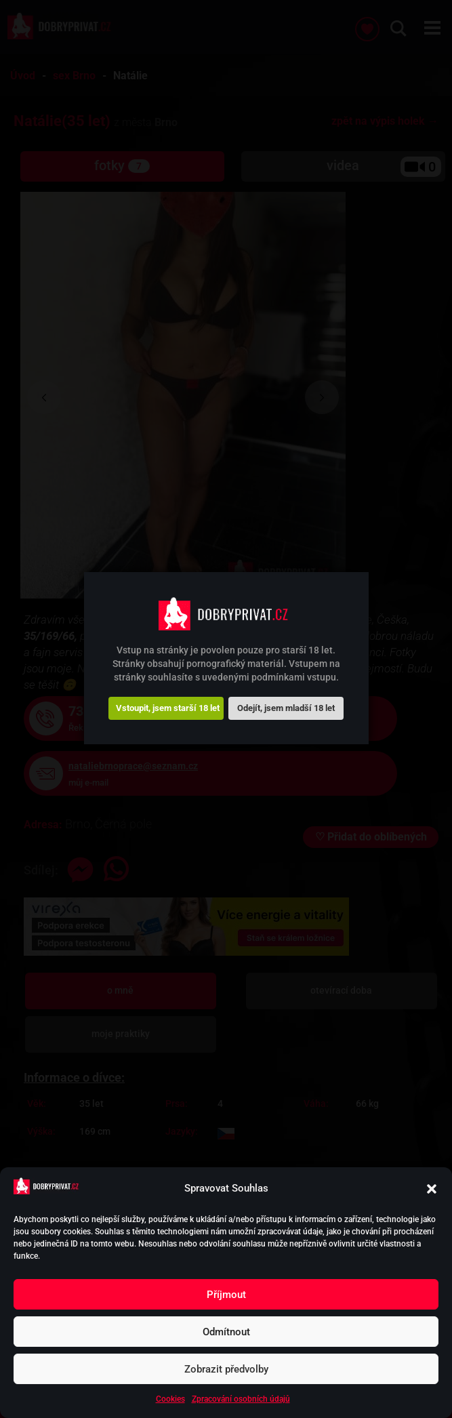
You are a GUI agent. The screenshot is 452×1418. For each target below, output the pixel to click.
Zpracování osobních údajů (241, 1399)
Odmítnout (226, 1332)
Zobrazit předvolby (226, 1369)
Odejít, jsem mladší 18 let (286, 708)
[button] (431, 1189)
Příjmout (226, 1295)
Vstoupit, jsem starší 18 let (168, 708)
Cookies (170, 1399)
